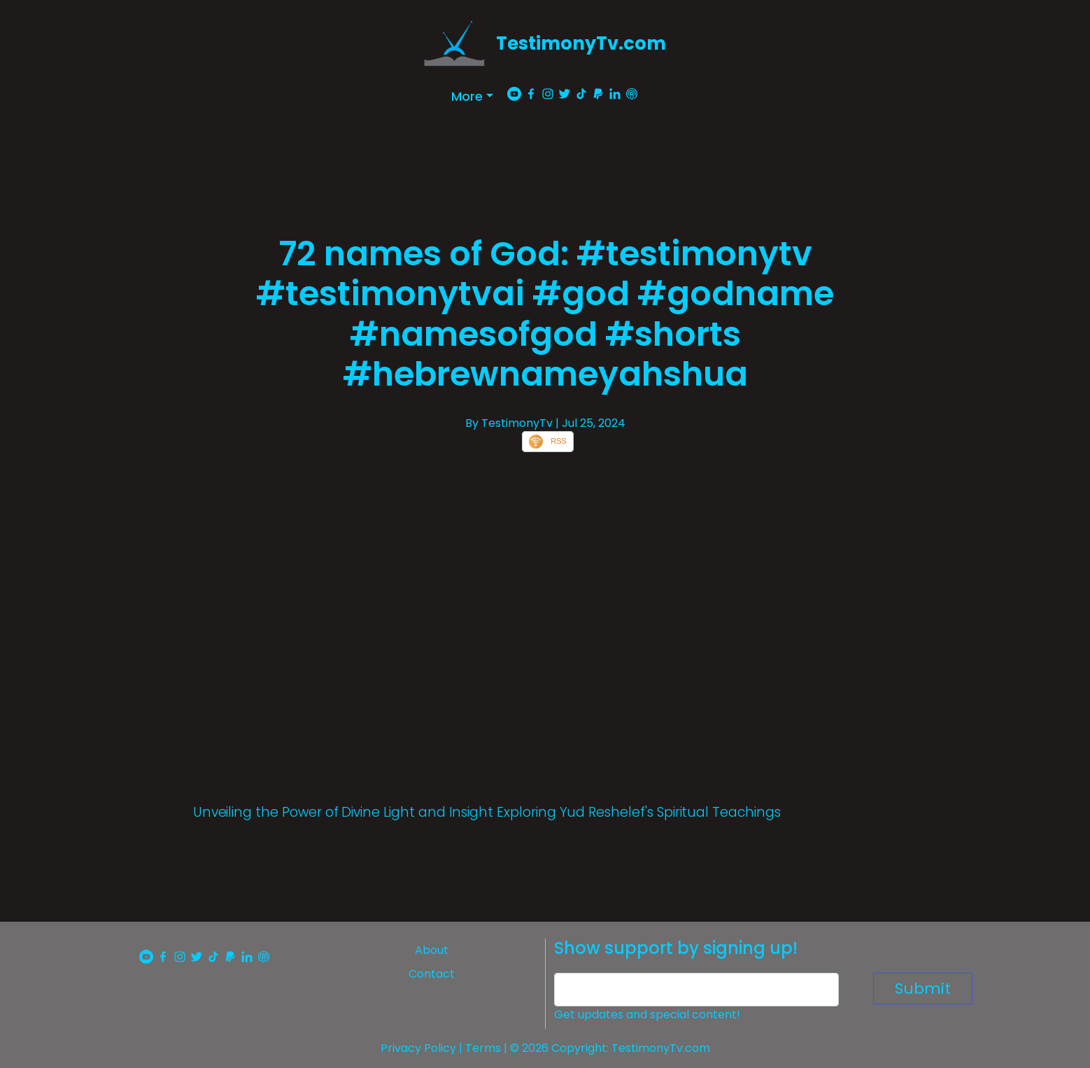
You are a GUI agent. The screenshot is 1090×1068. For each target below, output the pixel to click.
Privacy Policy (418, 1048)
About (431, 950)
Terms (483, 1048)
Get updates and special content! (647, 1014)
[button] (472, 96)
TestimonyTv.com (581, 43)
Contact (432, 974)
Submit (923, 988)
